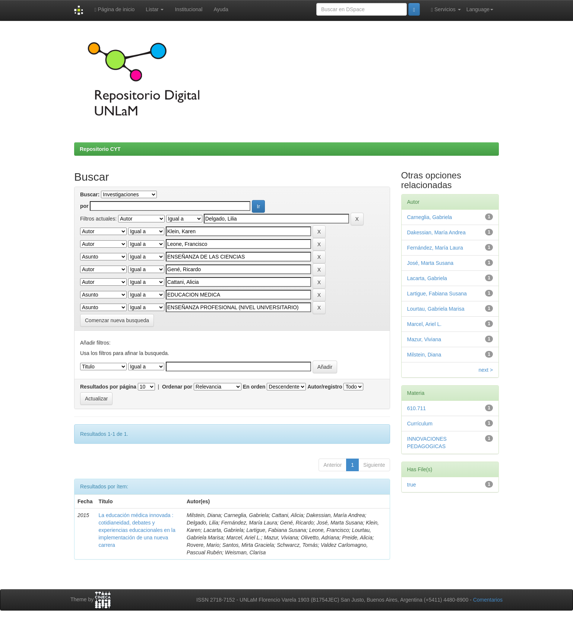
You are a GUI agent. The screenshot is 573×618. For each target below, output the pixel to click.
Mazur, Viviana (424, 339)
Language (479, 9)
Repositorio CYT (100, 149)
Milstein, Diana (424, 355)
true (411, 485)
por (84, 206)
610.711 (416, 408)
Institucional (188, 9)
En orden (254, 387)
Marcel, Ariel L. (424, 324)
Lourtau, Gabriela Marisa (436, 309)
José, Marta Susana (430, 263)
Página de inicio (114, 9)
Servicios (446, 9)
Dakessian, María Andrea (436, 232)
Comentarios (488, 600)
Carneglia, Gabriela (429, 217)
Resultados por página (108, 387)
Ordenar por (177, 387)
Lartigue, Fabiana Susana (437, 294)
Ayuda (220, 9)
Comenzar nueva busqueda (117, 320)
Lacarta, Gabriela (427, 278)
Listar (155, 9)
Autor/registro (324, 387)
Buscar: (89, 194)
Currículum (420, 424)
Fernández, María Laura (435, 248)
